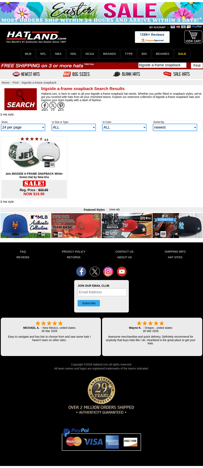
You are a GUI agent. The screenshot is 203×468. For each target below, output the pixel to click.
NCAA (89, 53)
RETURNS (74, 257)
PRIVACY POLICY (73, 251)
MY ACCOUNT (157, 27)
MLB (28, 53)
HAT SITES (175, 257)
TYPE (129, 53)
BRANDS (109, 53)
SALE (182, 53)
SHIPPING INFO (175, 251)
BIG (144, 53)
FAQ (23, 251)
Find (196, 65)
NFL (43, 53)
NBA (58, 53)
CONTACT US (124, 251)
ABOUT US (124, 257)
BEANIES (162, 53)
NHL (73, 53)
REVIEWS (23, 257)
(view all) (114, 209)
